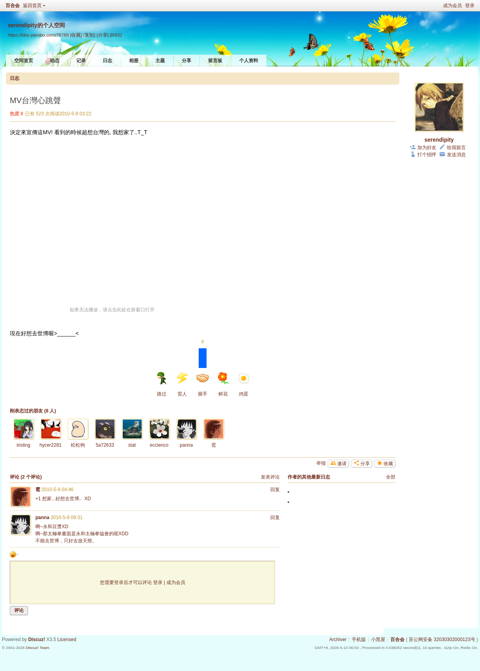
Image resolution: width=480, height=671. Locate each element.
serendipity (439, 140)
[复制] (89, 34)
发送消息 (456, 154)
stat (132, 445)
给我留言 (456, 147)
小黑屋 (378, 639)
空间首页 (23, 60)
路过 (161, 384)
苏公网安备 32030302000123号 (442, 639)
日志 (107, 60)
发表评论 (270, 477)
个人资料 (248, 60)
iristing (23, 445)
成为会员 (452, 5)
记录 (81, 60)
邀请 (342, 463)
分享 (186, 60)
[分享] (103, 34)
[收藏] (76, 34)
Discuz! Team (37, 647)
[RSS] (116, 34)
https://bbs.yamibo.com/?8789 (38, 34)
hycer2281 (50, 445)
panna (186, 445)
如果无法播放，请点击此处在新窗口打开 (112, 309)
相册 (133, 60)
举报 (321, 463)
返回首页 (32, 5)
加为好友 (426, 147)
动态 (54, 60)
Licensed (66, 639)
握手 (202, 372)
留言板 (215, 60)
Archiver (338, 639)
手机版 (359, 639)
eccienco (159, 445)
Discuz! (36, 639)
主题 (160, 60)
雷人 (182, 384)
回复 (275, 489)
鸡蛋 (243, 384)
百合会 (13, 5)
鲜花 (223, 384)
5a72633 (105, 445)
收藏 (388, 463)
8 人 (50, 411)
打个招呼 (426, 154)
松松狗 (78, 445)
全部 (390, 477)
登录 (469, 5)
